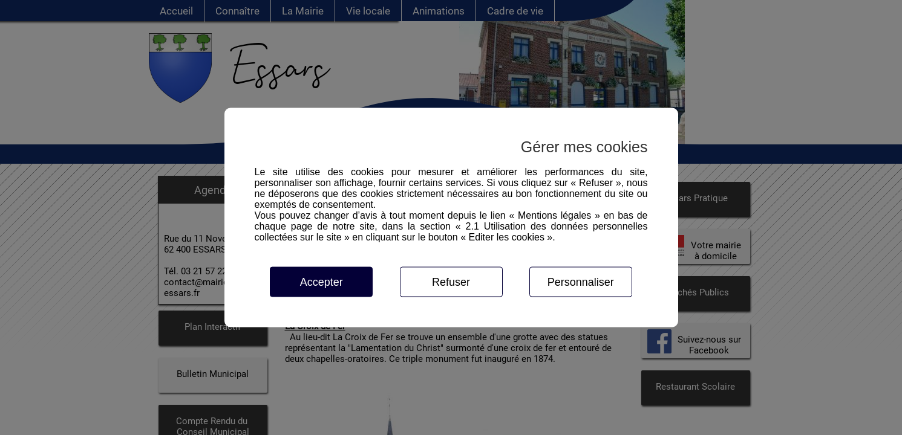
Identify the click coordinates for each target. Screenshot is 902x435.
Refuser (451, 282)
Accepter (321, 282)
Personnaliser (580, 282)
